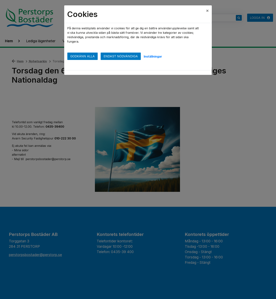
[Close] (207, 10)
